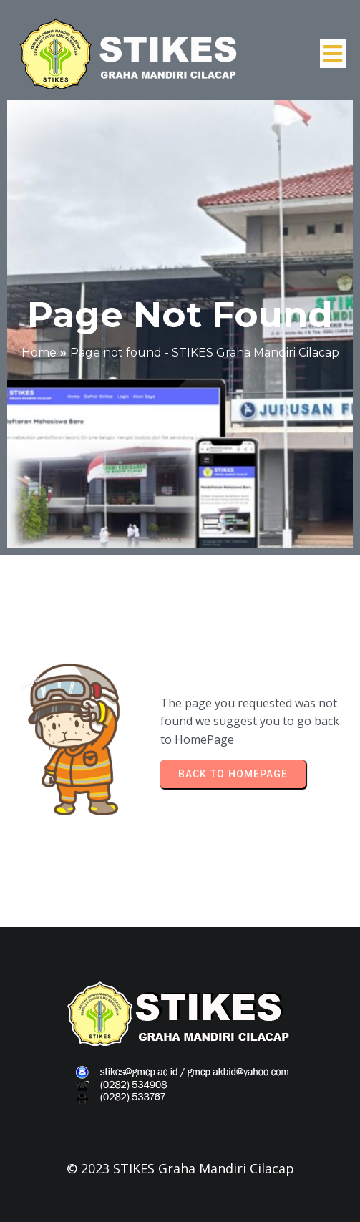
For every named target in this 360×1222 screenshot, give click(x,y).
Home (39, 352)
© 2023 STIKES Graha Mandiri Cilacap (180, 1168)
